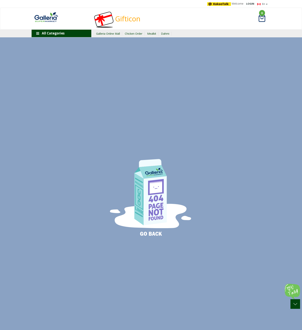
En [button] (262, 4)
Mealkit (151, 33)
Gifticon (117, 18)
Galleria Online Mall (108, 33)
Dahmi (165, 33)
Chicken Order (133, 33)
